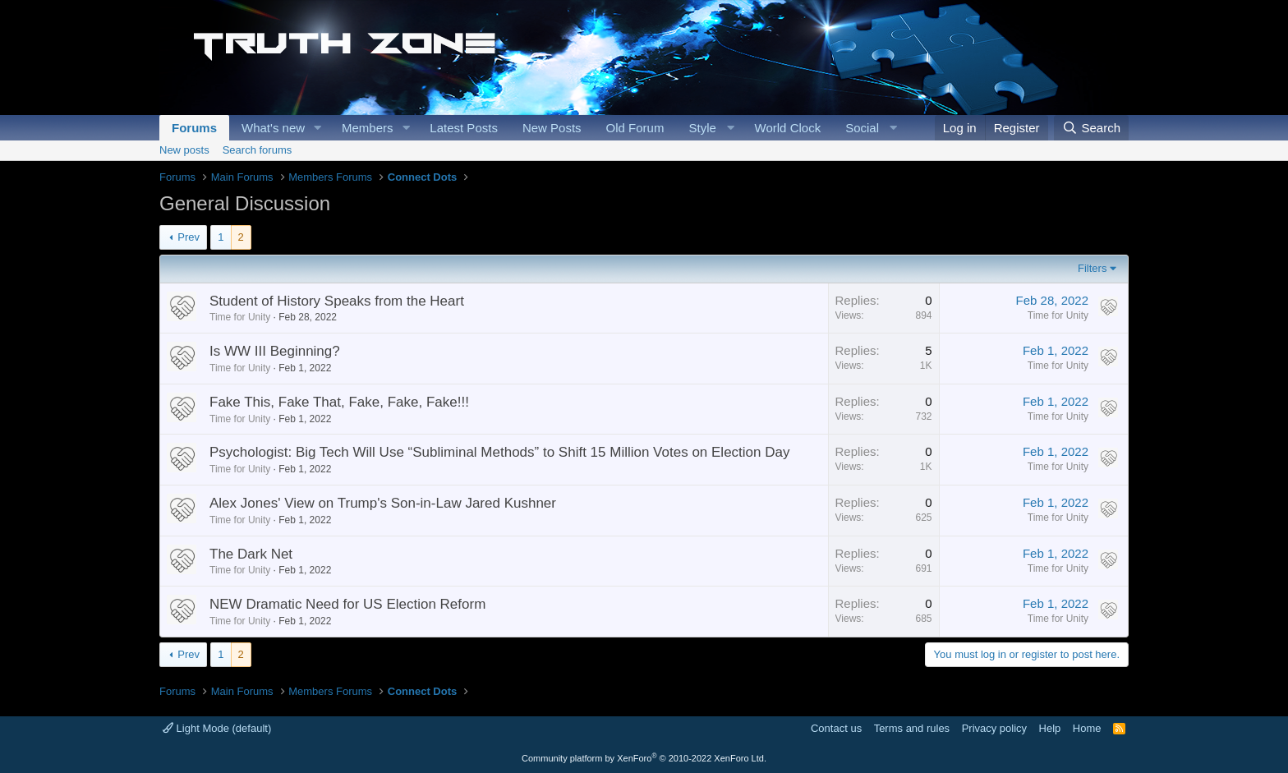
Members (367, 128)
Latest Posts (464, 128)
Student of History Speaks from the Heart (336, 301)
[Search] (1091, 127)
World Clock (788, 128)
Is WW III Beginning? (274, 351)
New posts (184, 150)
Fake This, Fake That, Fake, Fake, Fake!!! (339, 402)
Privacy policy (994, 728)
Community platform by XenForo (644, 758)
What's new (273, 128)
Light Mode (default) (217, 728)
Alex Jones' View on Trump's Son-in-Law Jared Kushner (382, 503)
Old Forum (635, 128)
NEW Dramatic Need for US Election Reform (347, 604)
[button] (317, 127)
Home (1087, 728)
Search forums (257, 150)
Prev (188, 237)
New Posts (552, 128)
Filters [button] (1092, 268)
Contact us (836, 728)
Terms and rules (912, 728)
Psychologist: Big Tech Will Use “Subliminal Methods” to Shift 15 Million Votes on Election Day (499, 452)
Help (1050, 728)
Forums (194, 128)
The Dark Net (250, 554)
